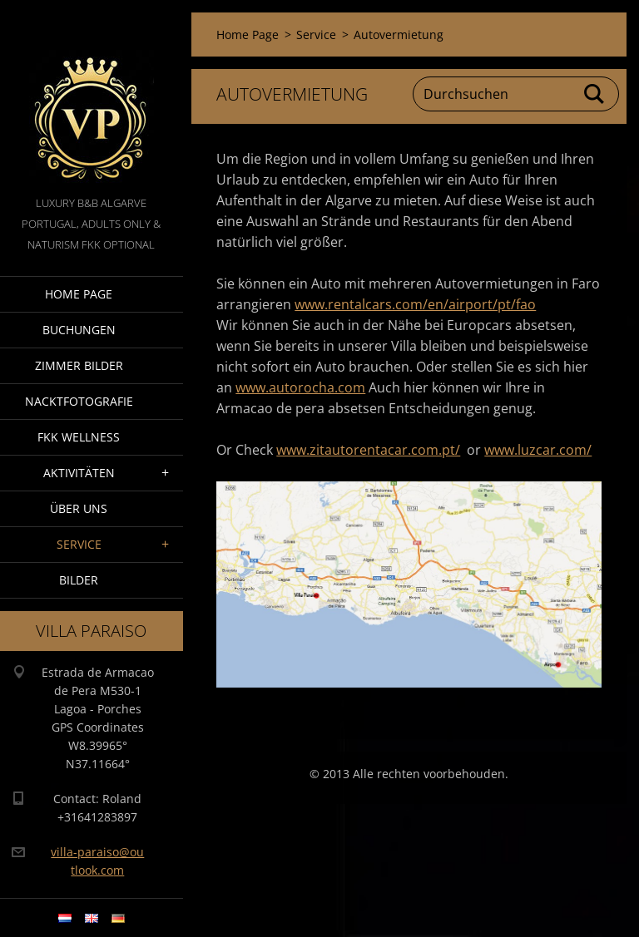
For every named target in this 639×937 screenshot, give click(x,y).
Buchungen (79, 330)
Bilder (78, 580)
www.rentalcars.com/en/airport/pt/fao (415, 304)
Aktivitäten (79, 473)
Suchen (595, 93)
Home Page (78, 294)
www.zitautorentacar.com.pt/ (368, 450)
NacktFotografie (79, 401)
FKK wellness (78, 437)
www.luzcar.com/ (538, 450)
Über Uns (78, 508)
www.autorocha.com (300, 387)
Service (79, 544)
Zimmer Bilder (79, 365)
